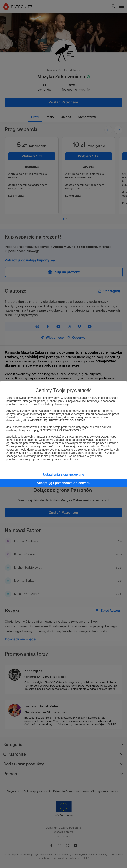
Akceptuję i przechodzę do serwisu (63, 483)
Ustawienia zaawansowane (63, 474)
